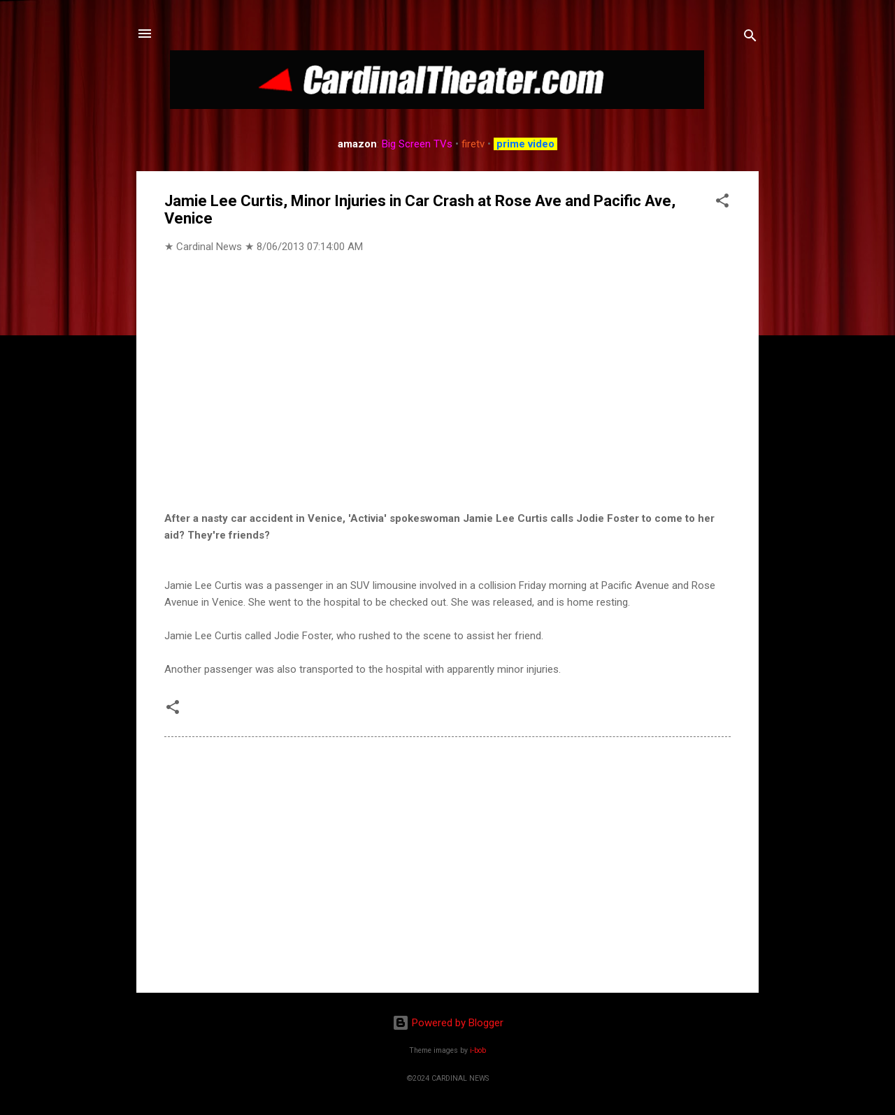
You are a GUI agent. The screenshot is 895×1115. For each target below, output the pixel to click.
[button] (722, 203)
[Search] (750, 38)
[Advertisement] (447, 863)
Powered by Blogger (447, 1022)
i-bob (478, 1050)
